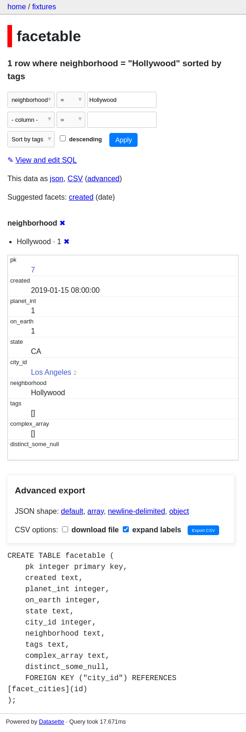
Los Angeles (51, 372)
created (81, 197)
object (179, 511)
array (96, 511)
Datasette (51, 721)
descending (81, 139)
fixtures (44, 7)
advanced (104, 179)
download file (90, 530)
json (56, 179)
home (16, 7)
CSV (75, 179)
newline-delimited (136, 511)
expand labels (152, 530)
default (72, 511)
